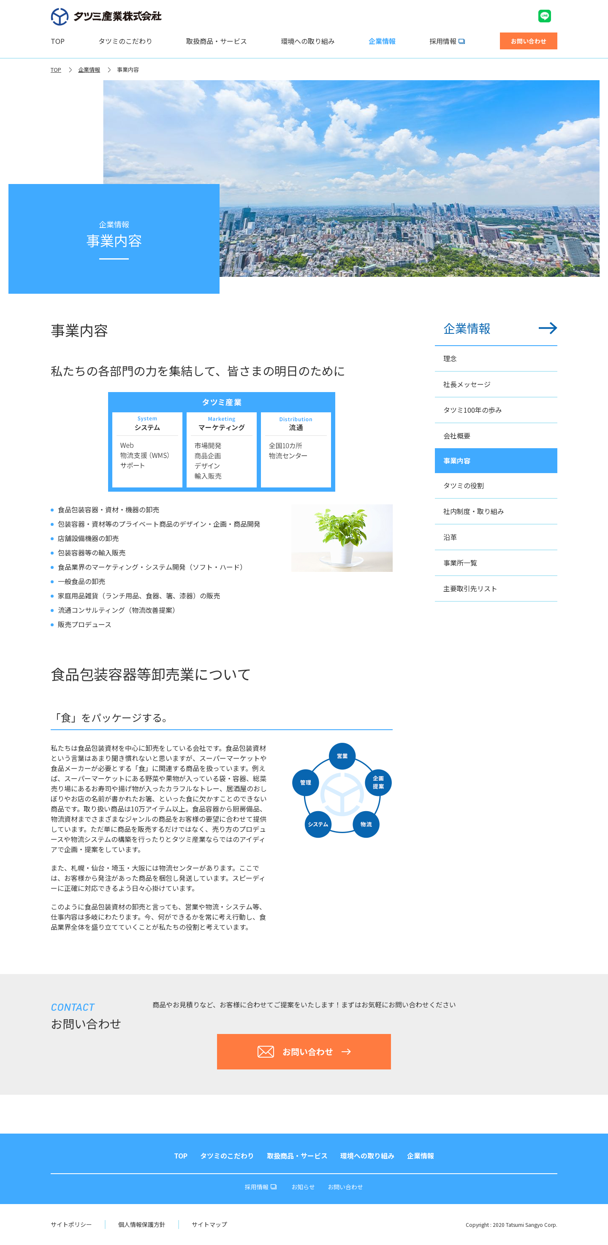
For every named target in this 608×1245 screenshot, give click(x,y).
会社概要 (456, 435)
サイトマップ (209, 1224)
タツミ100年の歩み (472, 410)
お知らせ (303, 1187)
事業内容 (128, 69)
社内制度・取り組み (473, 511)
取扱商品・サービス (216, 41)
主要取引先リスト (470, 588)
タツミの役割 (463, 485)
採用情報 (447, 41)
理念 (450, 358)
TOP (58, 41)
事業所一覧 (460, 563)
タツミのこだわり (125, 41)
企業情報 (382, 41)
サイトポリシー (71, 1224)
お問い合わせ (345, 1187)
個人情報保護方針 (142, 1224)
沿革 (450, 537)
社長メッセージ (467, 384)
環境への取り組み (308, 41)
